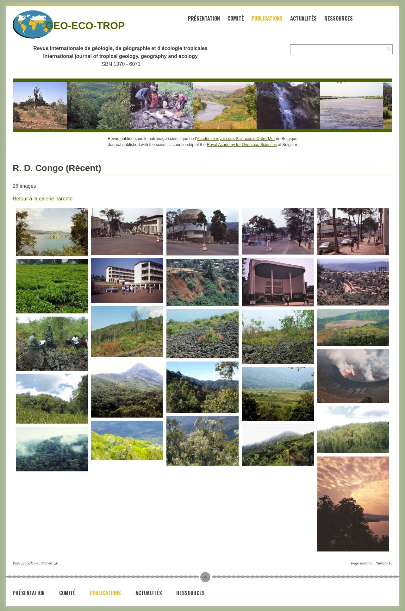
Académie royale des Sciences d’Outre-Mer (236, 138)
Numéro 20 (49, 563)
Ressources (338, 18)
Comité (235, 18)
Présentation (204, 18)
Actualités (303, 18)
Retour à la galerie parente (42, 198)
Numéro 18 (384, 563)
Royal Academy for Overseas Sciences (242, 144)
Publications (267, 18)
